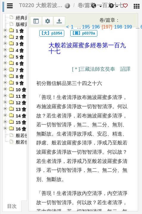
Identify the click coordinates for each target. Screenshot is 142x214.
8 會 (20, 76)
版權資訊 (25, 24)
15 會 (21, 122)
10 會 (21, 89)
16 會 (21, 129)
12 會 (21, 102)
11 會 (21, 96)
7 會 (20, 70)
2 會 (20, 37)
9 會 (20, 83)
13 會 (21, 109)
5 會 (20, 57)
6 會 (20, 63)
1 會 (20, 31)
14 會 (21, 116)
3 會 (20, 44)
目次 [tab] (12, 206)
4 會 (20, 50)
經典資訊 (25, 17)
